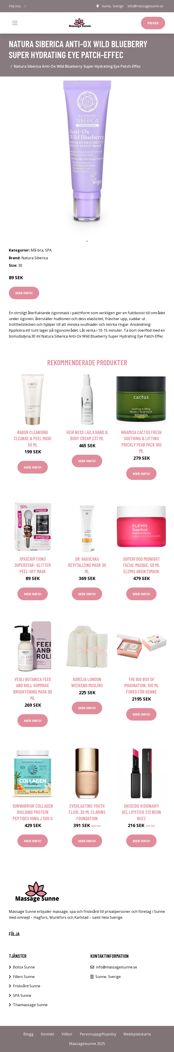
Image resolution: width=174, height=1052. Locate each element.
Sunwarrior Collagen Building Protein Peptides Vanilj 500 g (32, 812)
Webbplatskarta (137, 1034)
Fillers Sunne (24, 976)
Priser (153, 23)
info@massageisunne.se (145, 6)
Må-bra (37, 250)
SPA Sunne (22, 995)
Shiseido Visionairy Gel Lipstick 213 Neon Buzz (141, 812)
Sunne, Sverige (112, 6)
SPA (48, 250)
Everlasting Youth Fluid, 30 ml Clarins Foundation (87, 812)
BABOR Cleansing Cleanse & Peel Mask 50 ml (32, 438)
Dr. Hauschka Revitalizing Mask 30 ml (87, 565)
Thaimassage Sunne (30, 1004)
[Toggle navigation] (15, 23)
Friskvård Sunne (26, 985)
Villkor (67, 1034)
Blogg (28, 1034)
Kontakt (47, 1034)
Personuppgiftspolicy (98, 1034)
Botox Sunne (24, 967)
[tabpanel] (87, 158)
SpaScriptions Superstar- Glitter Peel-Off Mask (32, 565)
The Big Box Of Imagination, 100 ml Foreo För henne (141, 685)
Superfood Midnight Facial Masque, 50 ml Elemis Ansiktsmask (141, 565)
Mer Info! (24, 293)
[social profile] (25, 6)
